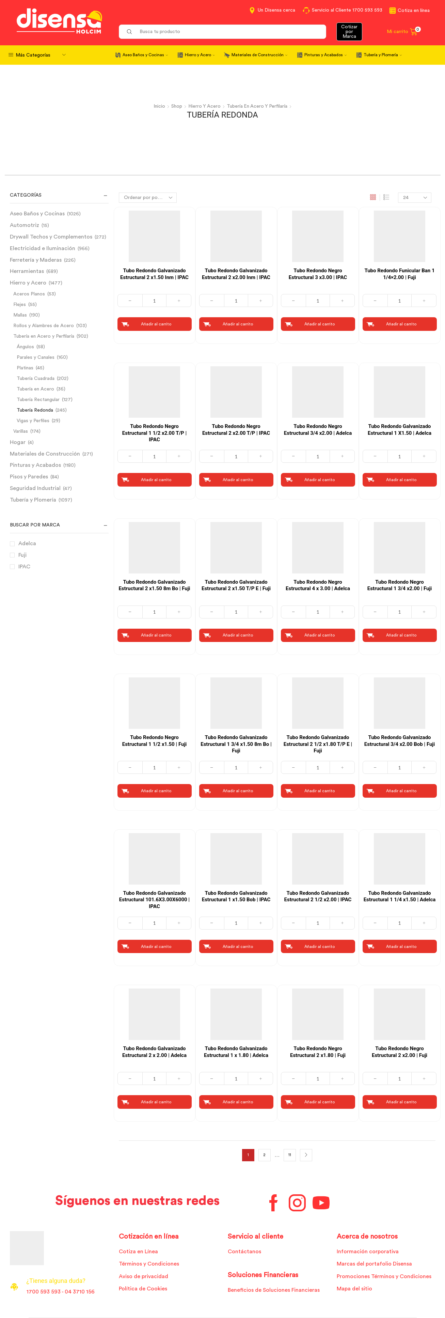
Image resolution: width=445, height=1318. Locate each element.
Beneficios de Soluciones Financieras (273, 1290)
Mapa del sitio (354, 1288)
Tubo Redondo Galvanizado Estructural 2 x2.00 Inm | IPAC (236, 273)
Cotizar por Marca (349, 32)
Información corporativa (368, 1251)
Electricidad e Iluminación (42, 248)
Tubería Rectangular (38, 399)
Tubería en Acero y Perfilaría (257, 106)
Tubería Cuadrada (35, 378)
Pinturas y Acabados (325, 55)
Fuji (22, 554)
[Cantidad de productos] (154, 300)
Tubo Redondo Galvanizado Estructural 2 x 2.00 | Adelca (154, 1051)
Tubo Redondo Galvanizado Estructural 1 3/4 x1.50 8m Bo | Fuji (236, 744)
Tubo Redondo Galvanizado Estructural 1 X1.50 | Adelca (399, 429)
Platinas (25, 367)
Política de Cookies (143, 1288)
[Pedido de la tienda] (148, 198)
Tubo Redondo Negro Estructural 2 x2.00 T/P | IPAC (236, 429)
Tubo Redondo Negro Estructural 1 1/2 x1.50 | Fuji (154, 740)
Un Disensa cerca (276, 10)
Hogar (18, 442)
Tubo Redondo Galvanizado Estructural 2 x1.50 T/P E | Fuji (236, 585)
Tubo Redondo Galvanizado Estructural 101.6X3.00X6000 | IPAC (154, 899)
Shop (175, 106)
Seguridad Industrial (35, 488)
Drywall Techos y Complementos (51, 236)
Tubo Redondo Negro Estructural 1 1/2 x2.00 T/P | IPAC (154, 432)
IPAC (24, 566)
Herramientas (27, 271)
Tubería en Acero (35, 388)
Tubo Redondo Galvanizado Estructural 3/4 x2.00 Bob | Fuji (399, 740)
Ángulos (25, 346)
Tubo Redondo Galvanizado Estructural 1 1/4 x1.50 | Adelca (400, 896)
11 (289, 1155)
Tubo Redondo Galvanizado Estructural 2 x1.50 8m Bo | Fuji (154, 585)
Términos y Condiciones (149, 1264)
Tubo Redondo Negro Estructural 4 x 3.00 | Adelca (318, 585)
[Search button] (129, 32)
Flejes (19, 304)
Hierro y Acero (200, 55)
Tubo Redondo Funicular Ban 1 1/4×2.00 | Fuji (399, 273)
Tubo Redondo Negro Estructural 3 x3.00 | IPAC (318, 273)
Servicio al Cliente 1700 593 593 (347, 10)
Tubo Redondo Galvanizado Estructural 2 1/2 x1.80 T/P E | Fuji (318, 744)
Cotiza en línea (414, 10)
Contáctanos (244, 1251)
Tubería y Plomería (383, 55)
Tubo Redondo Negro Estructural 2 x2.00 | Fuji (399, 1051)
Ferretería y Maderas (36, 259)
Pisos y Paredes (29, 476)
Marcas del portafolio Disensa (374, 1264)
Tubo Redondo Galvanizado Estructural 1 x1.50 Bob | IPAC (236, 896)
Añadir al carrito (156, 324)
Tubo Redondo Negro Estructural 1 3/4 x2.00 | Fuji (399, 585)
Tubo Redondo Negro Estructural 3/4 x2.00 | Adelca (318, 429)
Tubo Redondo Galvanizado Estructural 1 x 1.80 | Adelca (236, 1051)
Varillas (20, 431)
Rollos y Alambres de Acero (43, 325)
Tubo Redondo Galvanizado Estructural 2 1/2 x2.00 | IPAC (318, 896)
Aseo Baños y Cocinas (145, 55)
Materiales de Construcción (259, 55)
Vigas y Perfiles (33, 420)
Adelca (27, 543)
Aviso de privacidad (143, 1276)
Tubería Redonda (35, 410)
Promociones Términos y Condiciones (384, 1276)
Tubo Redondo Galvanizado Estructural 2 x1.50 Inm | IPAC (154, 273)
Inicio (158, 106)
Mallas (20, 314)
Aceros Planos (29, 293)
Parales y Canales (35, 357)
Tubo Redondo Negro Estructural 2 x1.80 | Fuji (318, 1051)
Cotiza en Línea (138, 1251)
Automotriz (24, 225)
